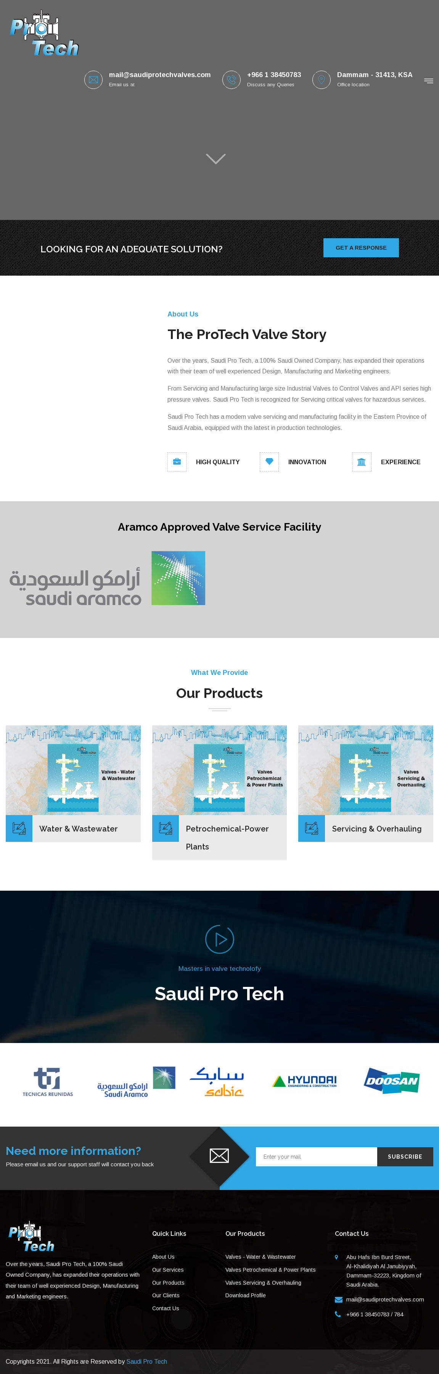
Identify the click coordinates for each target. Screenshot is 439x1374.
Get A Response (361, 247)
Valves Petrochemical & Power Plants (270, 1270)
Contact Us (165, 1308)
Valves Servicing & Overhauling (263, 1283)
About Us (163, 1257)
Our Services (168, 1270)
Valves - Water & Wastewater (260, 1257)
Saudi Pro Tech (146, 1361)
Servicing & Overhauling (377, 828)
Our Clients (166, 1295)
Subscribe (405, 1157)
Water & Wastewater (78, 828)
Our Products (168, 1283)
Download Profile (245, 1295)
